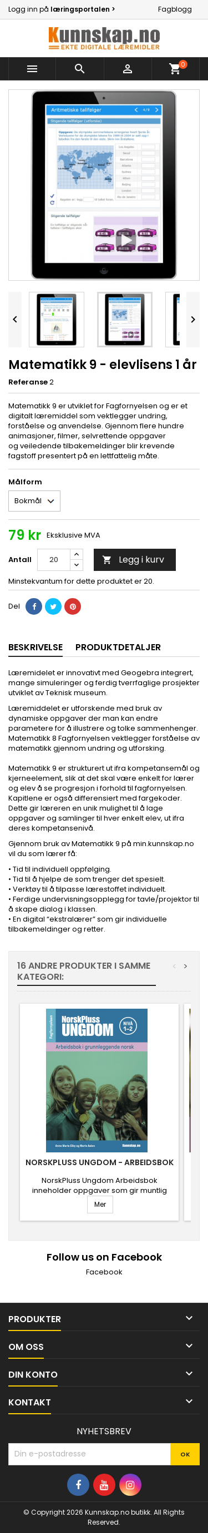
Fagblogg (175, 9)
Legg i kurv (133, 559)
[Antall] (53, 560)
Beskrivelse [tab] (35, 647)
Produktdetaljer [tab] (118, 647)
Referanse (28, 382)
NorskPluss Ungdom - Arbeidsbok (100, 1162)
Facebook (104, 1272)
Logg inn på (61, 9)
